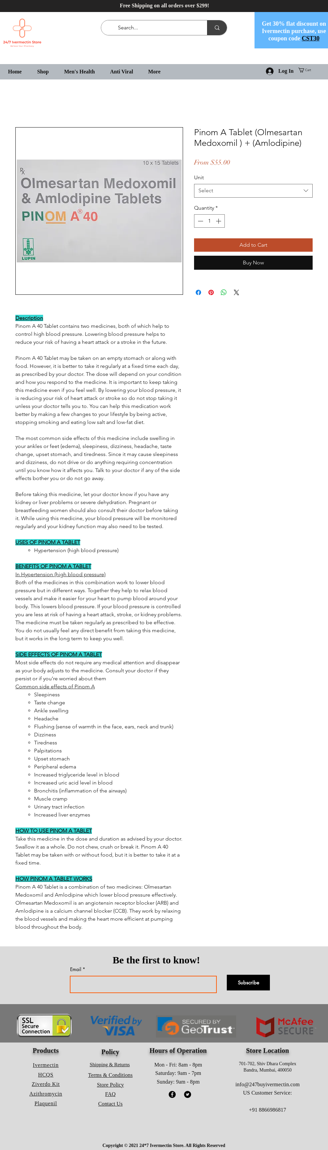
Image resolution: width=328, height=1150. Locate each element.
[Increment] (219, 221)
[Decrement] (199, 221)
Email (75, 969)
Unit (199, 177)
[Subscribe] (248, 982)
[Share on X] (236, 292)
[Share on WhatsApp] (224, 292)
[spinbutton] (209, 221)
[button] (307, 70)
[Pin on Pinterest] (211, 292)
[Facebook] (172, 1094)
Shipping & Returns (110, 1064)
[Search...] (155, 27)
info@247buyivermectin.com (267, 1084)
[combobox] (253, 190)
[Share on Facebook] (198, 292)
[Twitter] (187, 1094)
